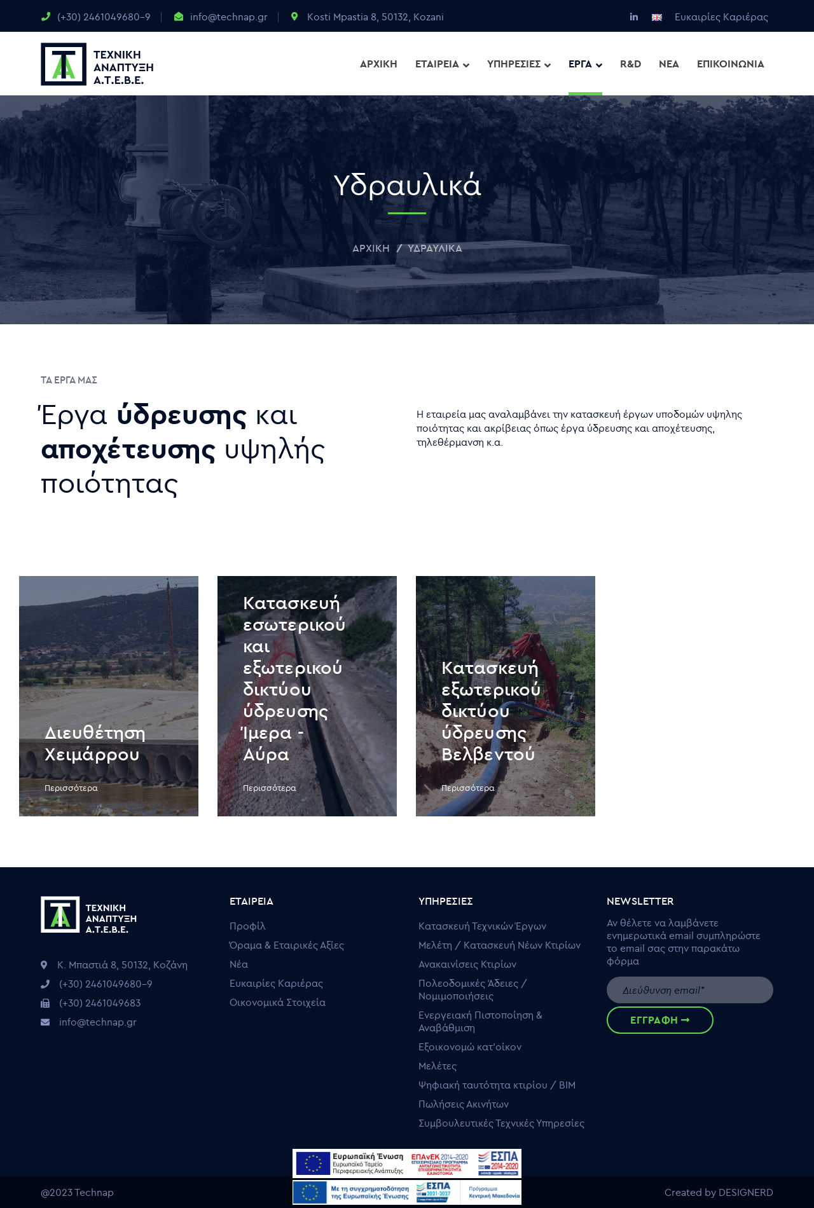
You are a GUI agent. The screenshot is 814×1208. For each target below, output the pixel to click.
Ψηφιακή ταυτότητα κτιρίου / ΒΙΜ (497, 1084)
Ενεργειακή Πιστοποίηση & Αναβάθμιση (480, 1021)
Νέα (239, 963)
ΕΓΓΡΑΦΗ (659, 1019)
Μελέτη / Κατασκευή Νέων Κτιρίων (499, 944)
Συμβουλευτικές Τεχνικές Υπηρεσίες (501, 1122)
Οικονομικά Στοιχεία (278, 1002)
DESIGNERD (746, 1192)
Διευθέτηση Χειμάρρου (95, 742)
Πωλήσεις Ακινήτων (463, 1103)
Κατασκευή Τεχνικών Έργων (482, 925)
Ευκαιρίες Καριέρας (721, 16)
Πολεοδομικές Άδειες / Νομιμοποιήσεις (472, 989)
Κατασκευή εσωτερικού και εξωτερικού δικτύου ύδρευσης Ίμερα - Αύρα (294, 678)
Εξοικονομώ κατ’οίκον (469, 1046)
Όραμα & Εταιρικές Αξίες (287, 944)
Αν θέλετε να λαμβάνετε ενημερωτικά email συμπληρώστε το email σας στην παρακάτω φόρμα (684, 941)
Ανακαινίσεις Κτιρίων (467, 963)
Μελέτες (437, 1065)
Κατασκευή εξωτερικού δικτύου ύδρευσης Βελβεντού (491, 710)
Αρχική (371, 248)
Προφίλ (248, 925)
